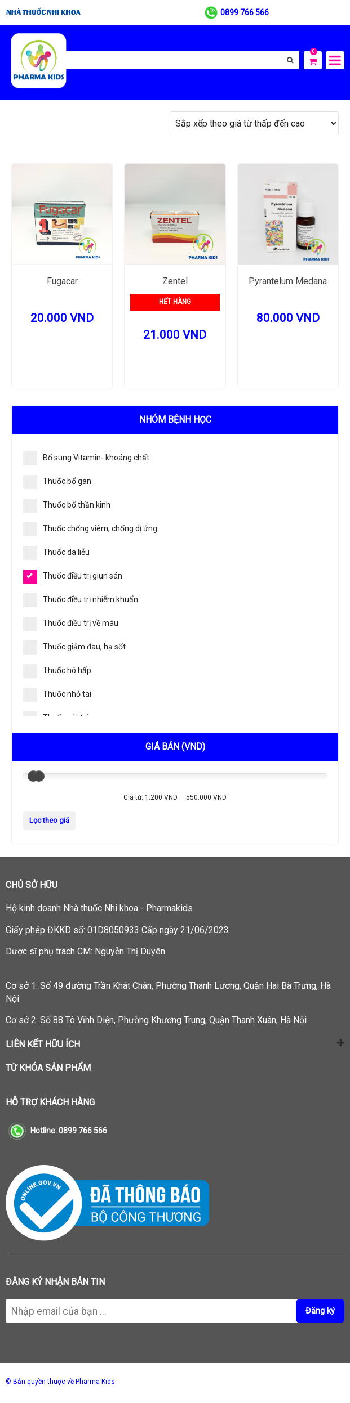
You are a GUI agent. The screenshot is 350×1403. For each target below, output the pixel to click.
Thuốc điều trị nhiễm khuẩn (80, 600)
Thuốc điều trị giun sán (72, 577)
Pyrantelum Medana (288, 281)
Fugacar (62, 281)
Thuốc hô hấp (57, 671)
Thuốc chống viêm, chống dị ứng (90, 529)
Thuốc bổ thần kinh (66, 506)
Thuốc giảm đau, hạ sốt (74, 647)
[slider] (39, 776)
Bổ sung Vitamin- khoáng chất (86, 458)
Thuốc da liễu (56, 553)
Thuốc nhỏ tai (57, 695)
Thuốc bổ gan (57, 482)
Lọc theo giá (49, 820)
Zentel (175, 281)
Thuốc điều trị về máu (70, 624)
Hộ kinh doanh (99, 908)
